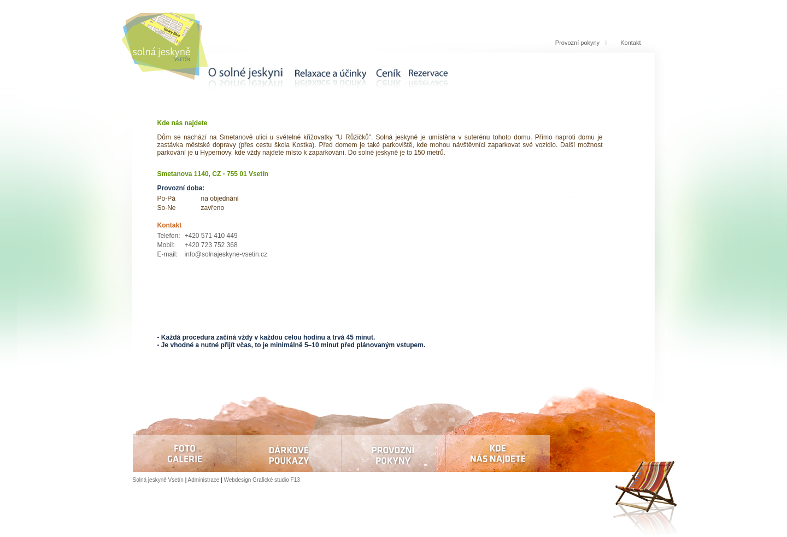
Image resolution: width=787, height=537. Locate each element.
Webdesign (237, 480)
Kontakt (630, 42)
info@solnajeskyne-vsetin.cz (226, 254)
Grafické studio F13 (276, 480)
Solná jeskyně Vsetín (158, 480)
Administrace (204, 480)
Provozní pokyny (577, 42)
